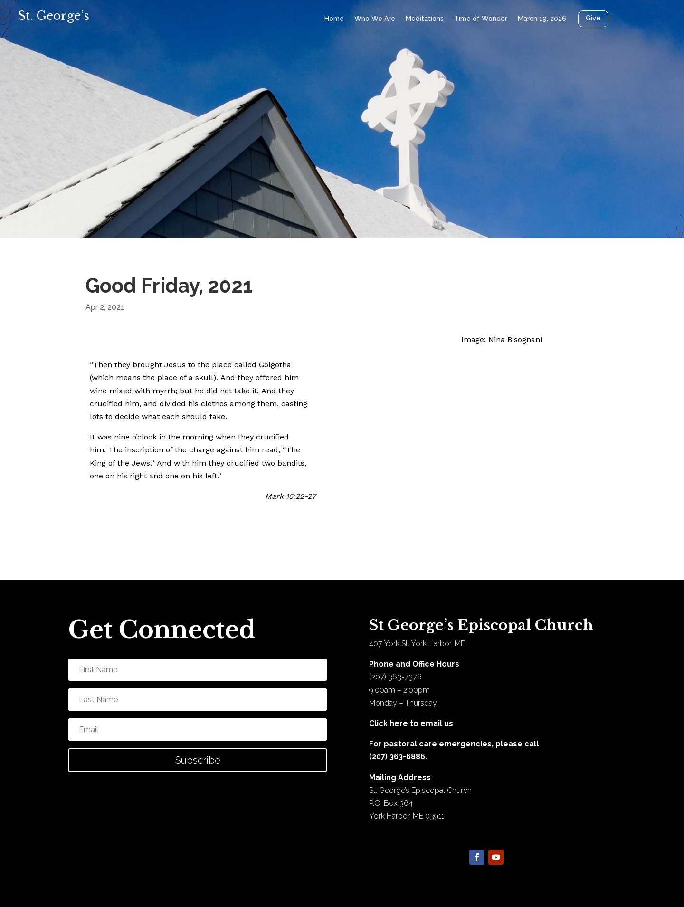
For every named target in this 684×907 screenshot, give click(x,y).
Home (334, 18)
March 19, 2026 (542, 18)
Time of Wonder (480, 18)
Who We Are (374, 18)
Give (593, 18)
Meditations (425, 18)
